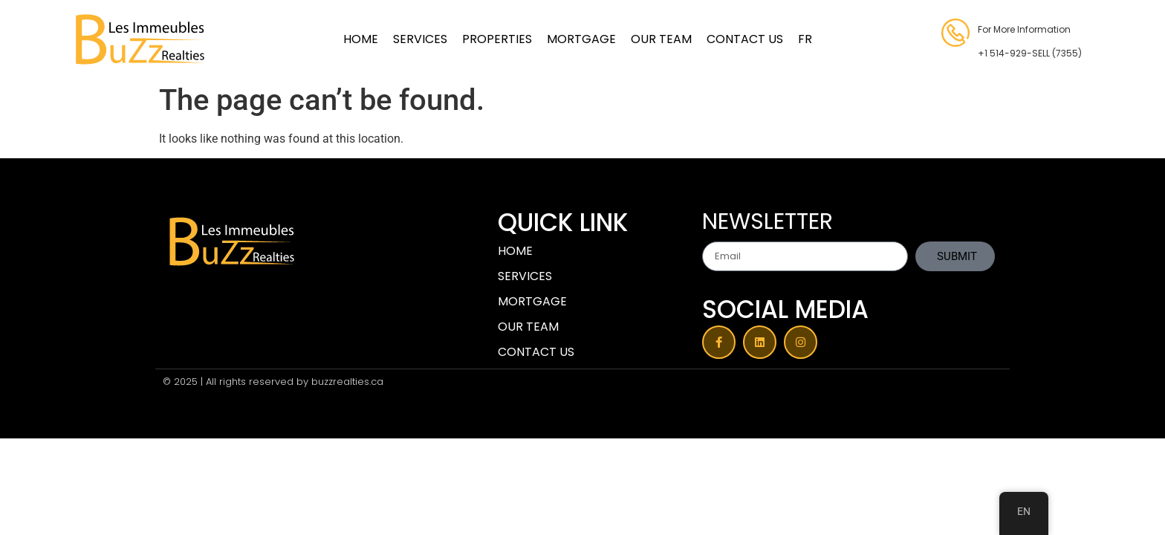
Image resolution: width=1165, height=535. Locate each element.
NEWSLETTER (767, 223)
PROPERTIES (497, 39)
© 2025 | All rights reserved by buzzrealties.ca (273, 381)
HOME (360, 39)
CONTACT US (745, 39)
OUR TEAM (661, 39)
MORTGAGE (581, 39)
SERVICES (420, 39)
